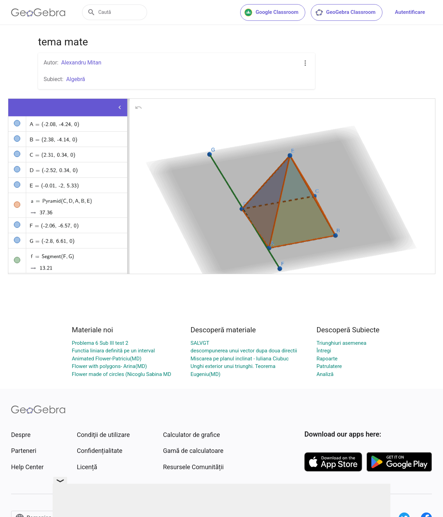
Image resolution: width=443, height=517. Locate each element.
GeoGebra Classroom (345, 12)
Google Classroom (271, 12)
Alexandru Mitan (81, 62)
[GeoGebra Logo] (38, 12)
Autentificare (410, 12)
